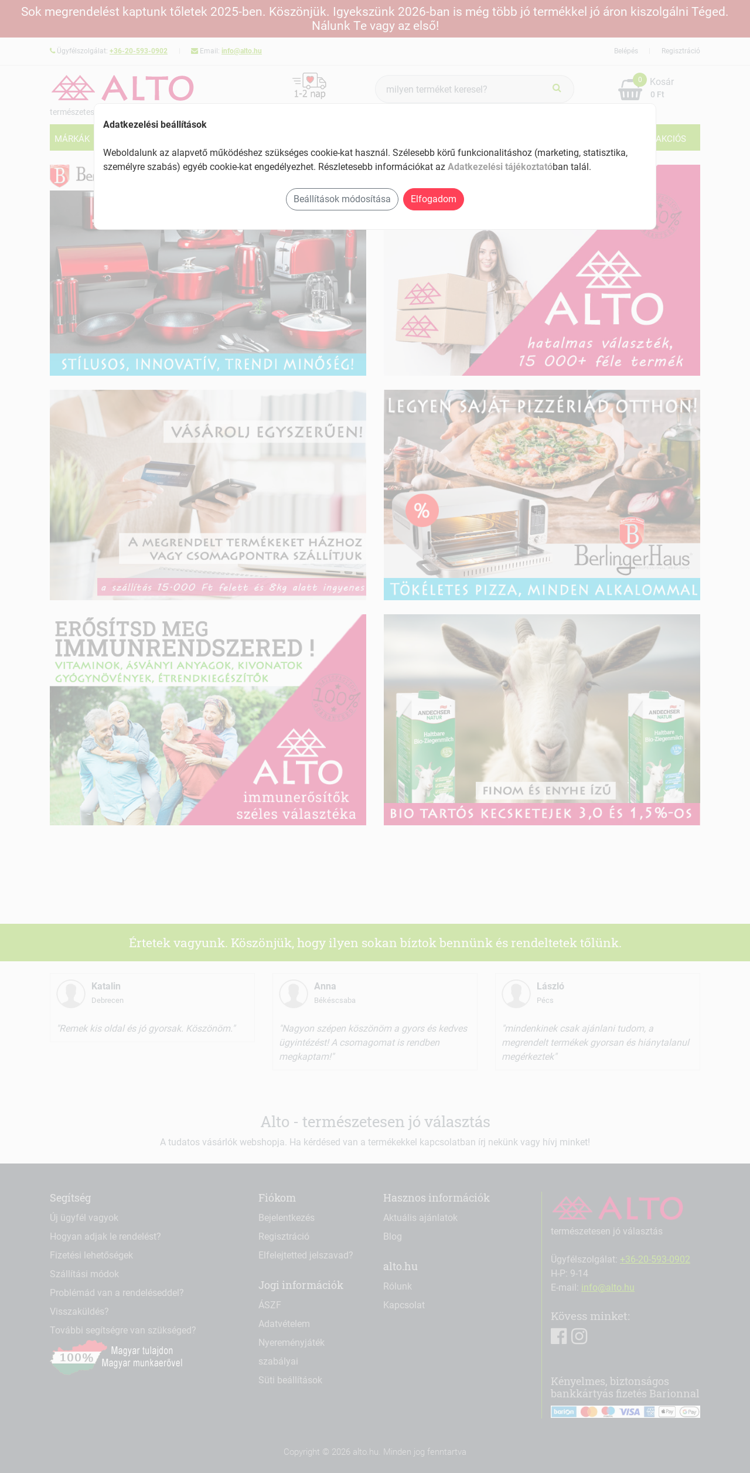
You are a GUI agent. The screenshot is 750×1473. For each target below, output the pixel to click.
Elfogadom (433, 199)
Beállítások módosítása (342, 199)
